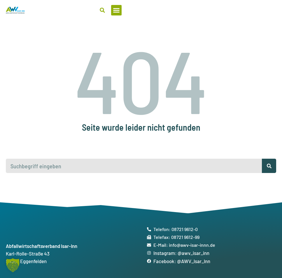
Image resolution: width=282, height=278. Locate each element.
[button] (271, 10)
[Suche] (269, 166)
